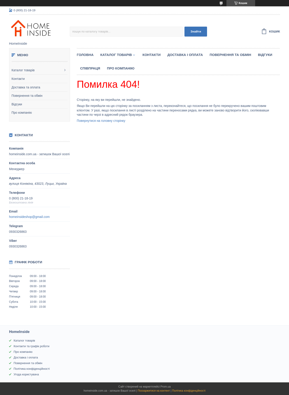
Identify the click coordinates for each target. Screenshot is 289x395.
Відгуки (17, 104)
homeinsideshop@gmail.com (29, 217)
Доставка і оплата (185, 54)
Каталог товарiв (116, 54)
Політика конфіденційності (32, 368)
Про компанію (22, 112)
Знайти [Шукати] (196, 31)
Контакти (18, 79)
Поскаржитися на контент (154, 390)
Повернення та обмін (27, 95)
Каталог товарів (23, 70)
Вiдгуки (265, 54)
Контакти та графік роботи (31, 346)
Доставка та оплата (26, 87)
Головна (85, 54)
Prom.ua (166, 386)
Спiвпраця (90, 68)
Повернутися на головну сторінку (101, 120)
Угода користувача (26, 374)
